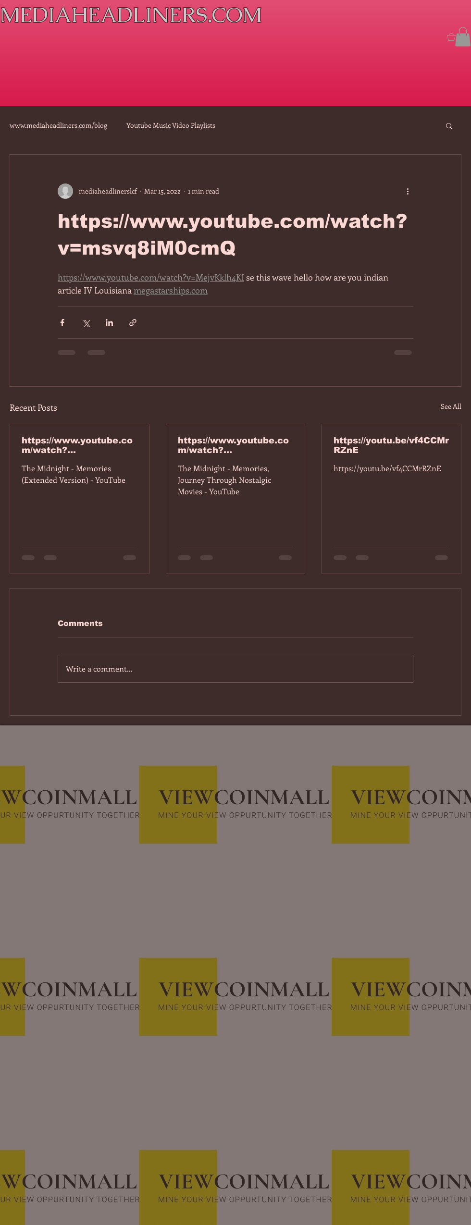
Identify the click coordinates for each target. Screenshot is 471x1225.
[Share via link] (132, 322)
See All (451, 406)
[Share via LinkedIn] (109, 322)
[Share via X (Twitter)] (85, 322)
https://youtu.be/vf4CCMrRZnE (391, 445)
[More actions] (407, 191)
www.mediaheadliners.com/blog (58, 125)
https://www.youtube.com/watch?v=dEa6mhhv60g (233, 445)
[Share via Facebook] (62, 322)
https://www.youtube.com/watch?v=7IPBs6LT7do (77, 445)
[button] (463, 37)
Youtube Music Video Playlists (170, 125)
